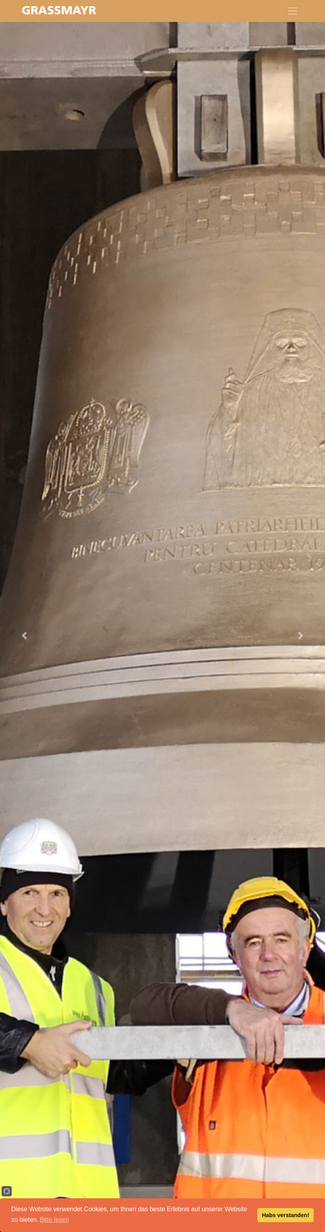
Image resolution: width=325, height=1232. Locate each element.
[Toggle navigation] (292, 11)
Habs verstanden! (285, 1215)
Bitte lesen (54, 1219)
